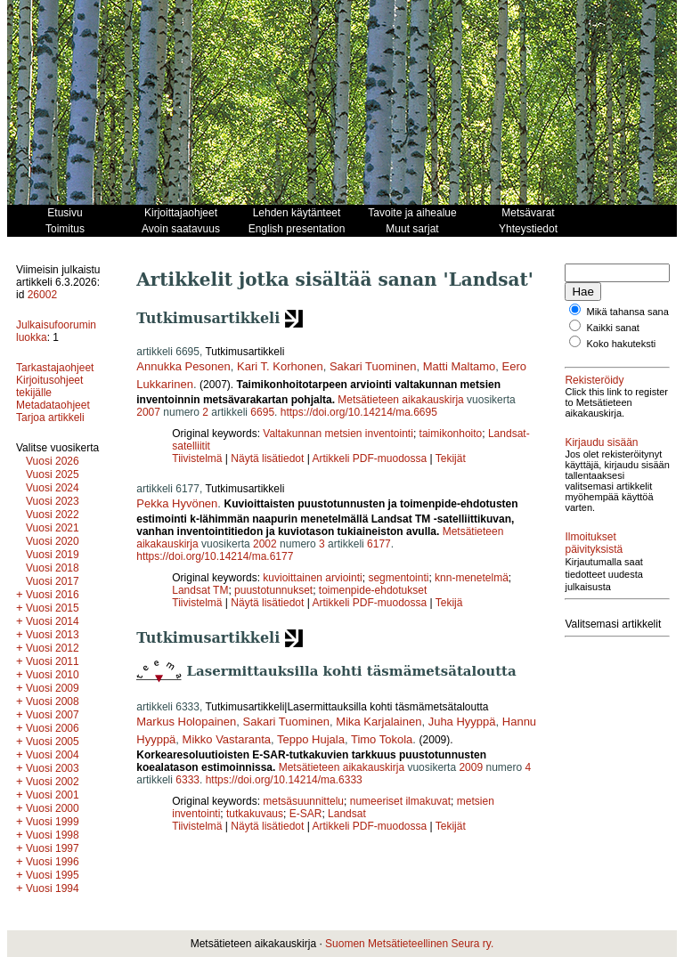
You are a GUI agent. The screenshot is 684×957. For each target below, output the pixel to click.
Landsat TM (200, 590)
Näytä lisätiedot (268, 458)
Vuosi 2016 (52, 594)
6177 (379, 544)
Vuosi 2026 (52, 461)
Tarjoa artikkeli (50, 417)
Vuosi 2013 (52, 635)
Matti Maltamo (459, 366)
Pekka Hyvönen (176, 503)
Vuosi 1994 (52, 888)
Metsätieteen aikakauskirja (400, 399)
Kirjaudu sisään (601, 464)
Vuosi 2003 (52, 768)
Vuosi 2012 (52, 648)
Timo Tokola (381, 739)
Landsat (347, 813)
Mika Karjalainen (378, 721)
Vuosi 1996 (52, 862)
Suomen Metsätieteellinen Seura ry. (409, 943)
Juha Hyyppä (462, 721)
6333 (187, 780)
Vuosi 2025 (52, 474)
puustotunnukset (273, 590)
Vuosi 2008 (52, 701)
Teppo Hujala (311, 739)
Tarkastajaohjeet (55, 367)
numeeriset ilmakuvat (400, 801)
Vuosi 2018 (52, 568)
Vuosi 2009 (52, 688)
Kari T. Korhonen (280, 366)
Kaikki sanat (613, 338)
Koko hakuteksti (621, 354)
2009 (471, 767)
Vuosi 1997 (52, 848)
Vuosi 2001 (52, 795)
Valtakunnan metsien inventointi (338, 433)
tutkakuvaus (254, 813)
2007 (148, 412)
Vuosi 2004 (52, 755)
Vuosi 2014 (52, 621)
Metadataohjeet (53, 405)
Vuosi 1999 (52, 821)
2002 (265, 544)
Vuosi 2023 (52, 501)
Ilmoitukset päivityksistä (594, 575)
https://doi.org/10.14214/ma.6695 (359, 412)
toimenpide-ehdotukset (373, 590)
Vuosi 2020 (52, 541)
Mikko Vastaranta (227, 739)
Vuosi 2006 (52, 728)
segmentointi (398, 578)
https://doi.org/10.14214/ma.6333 (284, 780)
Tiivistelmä (197, 458)
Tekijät (451, 458)
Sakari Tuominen (373, 366)
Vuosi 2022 (52, 514)
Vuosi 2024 (52, 488)
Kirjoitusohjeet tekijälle (49, 386)
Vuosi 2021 (52, 528)
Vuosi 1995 (52, 875)
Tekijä (449, 602)
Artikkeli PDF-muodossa (369, 458)
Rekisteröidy (594, 391)
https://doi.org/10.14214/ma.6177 (214, 556)
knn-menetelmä (472, 578)
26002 (42, 294)
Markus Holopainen (186, 721)
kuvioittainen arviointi (312, 578)
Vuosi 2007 (52, 715)
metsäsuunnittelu (303, 801)
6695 (262, 412)
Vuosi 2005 (52, 741)
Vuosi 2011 (52, 661)
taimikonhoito (451, 433)
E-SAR (305, 813)
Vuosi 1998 (52, 835)
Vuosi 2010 (52, 675)
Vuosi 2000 (52, 808)
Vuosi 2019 (52, 554)
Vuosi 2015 (52, 608)
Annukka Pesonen (183, 366)
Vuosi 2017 (52, 581)
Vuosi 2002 (52, 781)
